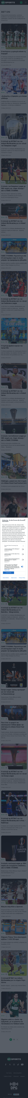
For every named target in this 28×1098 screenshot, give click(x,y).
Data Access (14, 577)
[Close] (25, 520)
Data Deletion (6, 577)
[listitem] (14, 546)
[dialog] (14, 549)
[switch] (22, 549)
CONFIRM (8, 572)
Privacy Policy (22, 577)
